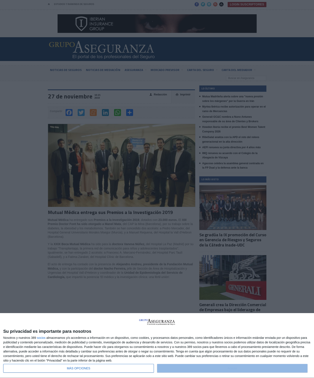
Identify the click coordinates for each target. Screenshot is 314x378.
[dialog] (157, 345)
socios (41, 337)
